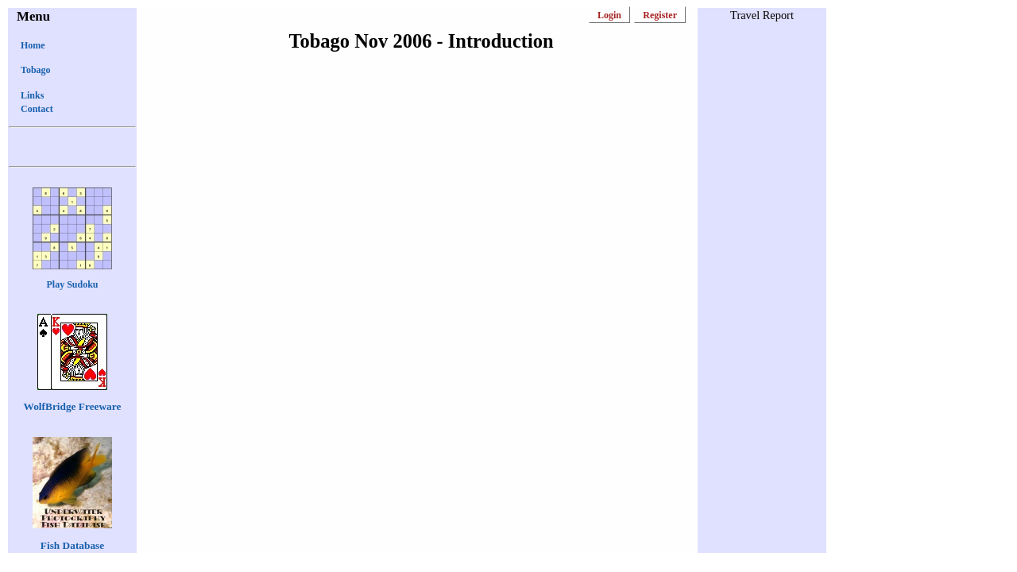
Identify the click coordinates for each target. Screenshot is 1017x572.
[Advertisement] (762, 271)
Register (660, 15)
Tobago (36, 69)
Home (33, 45)
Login (609, 15)
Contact (37, 108)
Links (32, 95)
